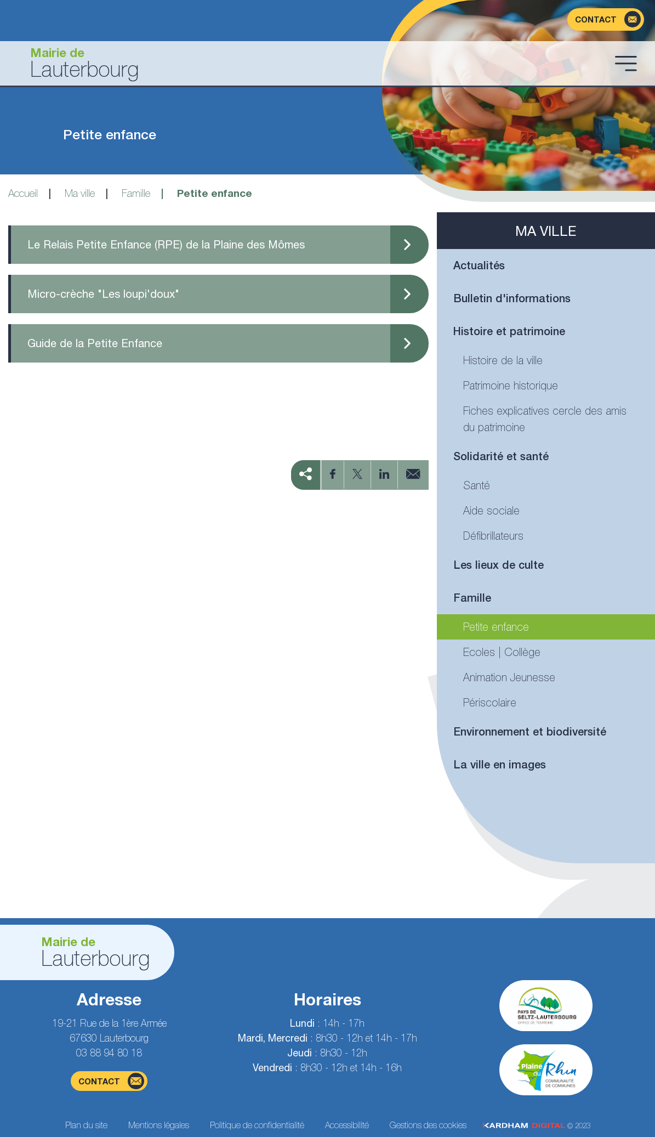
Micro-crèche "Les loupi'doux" (103, 293)
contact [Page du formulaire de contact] (111, 1081)
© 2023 (536, 1126)
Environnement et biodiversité (529, 731)
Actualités (479, 265)
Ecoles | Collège (501, 652)
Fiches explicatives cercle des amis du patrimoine (544, 418)
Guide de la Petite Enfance (94, 343)
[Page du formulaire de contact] (605, 19)
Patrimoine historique (510, 385)
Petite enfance (496, 626)
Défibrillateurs (493, 535)
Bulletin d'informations (512, 298)
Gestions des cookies (428, 1125)
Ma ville (80, 193)
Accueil (23, 193)
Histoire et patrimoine (509, 331)
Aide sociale (491, 510)
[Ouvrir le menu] (626, 63)
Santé (476, 485)
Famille (136, 193)
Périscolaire (489, 702)
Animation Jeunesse (509, 677)
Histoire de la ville (503, 360)
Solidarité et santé (501, 456)
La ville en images (499, 764)
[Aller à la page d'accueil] (309, 63)
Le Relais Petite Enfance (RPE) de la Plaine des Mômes (166, 244)
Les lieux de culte (498, 564)
